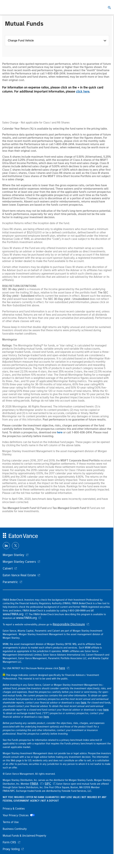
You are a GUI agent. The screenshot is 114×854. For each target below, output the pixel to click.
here (60, 432)
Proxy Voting (11, 849)
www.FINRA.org (26, 618)
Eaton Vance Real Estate (19, 575)
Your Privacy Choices (19, 815)
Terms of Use (11, 822)
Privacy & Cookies (14, 808)
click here (82, 91)
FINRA (34, 783)
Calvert (8, 568)
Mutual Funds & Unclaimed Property (24, 835)
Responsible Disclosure (69, 624)
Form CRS (9, 842)
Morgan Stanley (13, 555)
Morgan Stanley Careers (19, 562)
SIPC (48, 783)
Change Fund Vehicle (21, 40)
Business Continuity (15, 828)
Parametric (10, 582)
